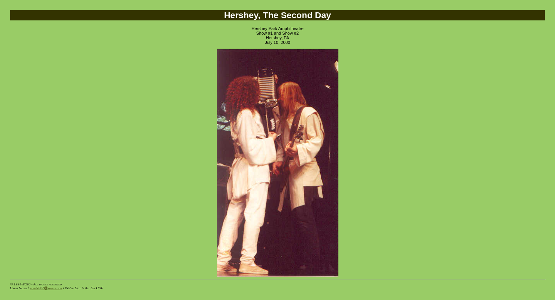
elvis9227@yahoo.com (46, 288)
